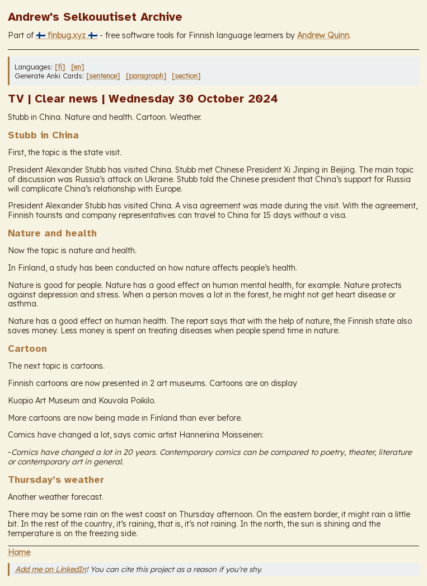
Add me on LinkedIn (50, 569)
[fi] (60, 66)
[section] (186, 75)
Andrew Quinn (323, 35)
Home (19, 552)
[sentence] (103, 75)
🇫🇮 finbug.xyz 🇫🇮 (66, 35)
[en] (77, 66)
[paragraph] (146, 75)
